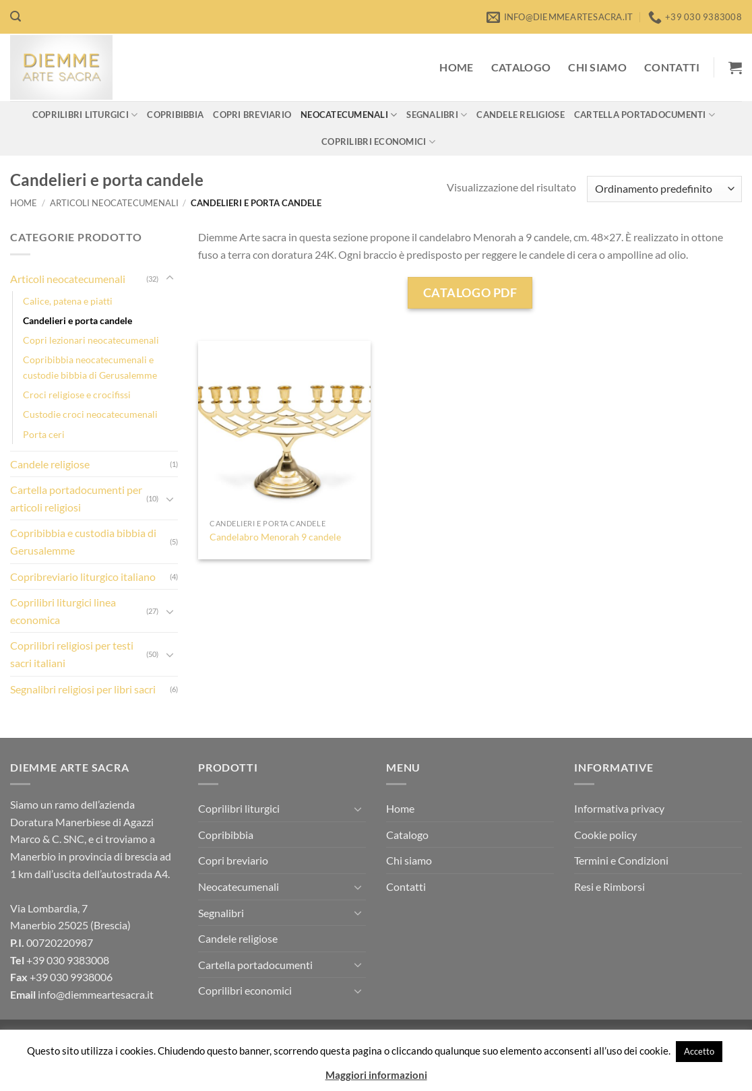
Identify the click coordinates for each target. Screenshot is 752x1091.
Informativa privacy (619, 808)
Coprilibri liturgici (85, 114)
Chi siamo (597, 67)
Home (456, 67)
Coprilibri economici (378, 141)
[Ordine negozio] (664, 189)
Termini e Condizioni (621, 860)
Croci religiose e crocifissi (77, 394)
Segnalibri (436, 114)
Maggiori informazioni (376, 1075)
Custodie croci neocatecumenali (90, 414)
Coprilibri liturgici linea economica (63, 611)
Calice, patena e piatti (68, 301)
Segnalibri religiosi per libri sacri (83, 689)
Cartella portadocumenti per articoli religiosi (76, 498)
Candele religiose (520, 114)
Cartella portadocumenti (644, 114)
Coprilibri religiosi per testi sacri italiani (71, 654)
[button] (15, 16)
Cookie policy (605, 834)
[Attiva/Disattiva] (170, 278)
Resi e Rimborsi (609, 886)
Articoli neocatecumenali (114, 202)
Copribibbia (175, 114)
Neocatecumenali (349, 114)
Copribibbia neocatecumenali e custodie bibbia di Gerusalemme (90, 367)
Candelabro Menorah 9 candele (275, 536)
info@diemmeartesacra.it (96, 994)
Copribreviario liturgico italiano (83, 576)
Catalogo (521, 67)
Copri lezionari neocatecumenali (91, 340)
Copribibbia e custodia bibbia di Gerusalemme (83, 541)
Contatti (672, 67)
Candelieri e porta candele (77, 320)
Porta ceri (44, 434)
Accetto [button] (699, 1051)
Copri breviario (252, 114)
